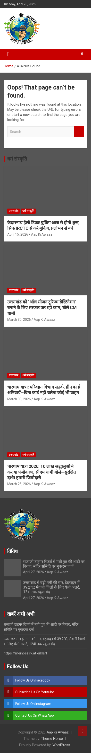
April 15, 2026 (17, 234)
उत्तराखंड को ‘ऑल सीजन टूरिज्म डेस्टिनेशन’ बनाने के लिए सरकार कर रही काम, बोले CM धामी (42, 307)
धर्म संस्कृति (17, 159)
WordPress (61, 745)
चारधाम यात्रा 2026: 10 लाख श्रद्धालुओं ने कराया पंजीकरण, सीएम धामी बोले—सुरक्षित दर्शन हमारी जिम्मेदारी (41, 472)
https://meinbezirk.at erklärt (25, 653)
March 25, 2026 (19, 484)
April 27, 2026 (33, 572)
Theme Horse (52, 738)
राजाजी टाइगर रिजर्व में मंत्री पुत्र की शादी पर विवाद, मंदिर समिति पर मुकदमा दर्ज (54, 564)
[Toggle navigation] (8, 54)
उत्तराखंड (13, 211)
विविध (12, 551)
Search (79, 131)
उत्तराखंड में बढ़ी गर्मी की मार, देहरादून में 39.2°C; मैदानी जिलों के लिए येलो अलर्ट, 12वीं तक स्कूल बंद (51, 587)
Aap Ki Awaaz (41, 234)
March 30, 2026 (19, 319)
